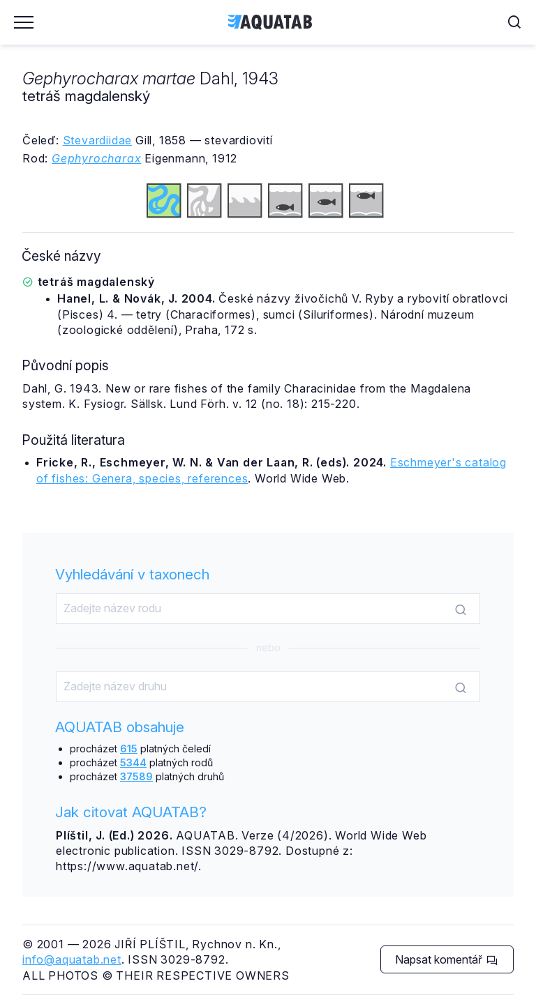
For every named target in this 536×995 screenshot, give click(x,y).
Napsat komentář (446, 959)
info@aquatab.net (71, 959)
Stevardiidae (98, 140)
